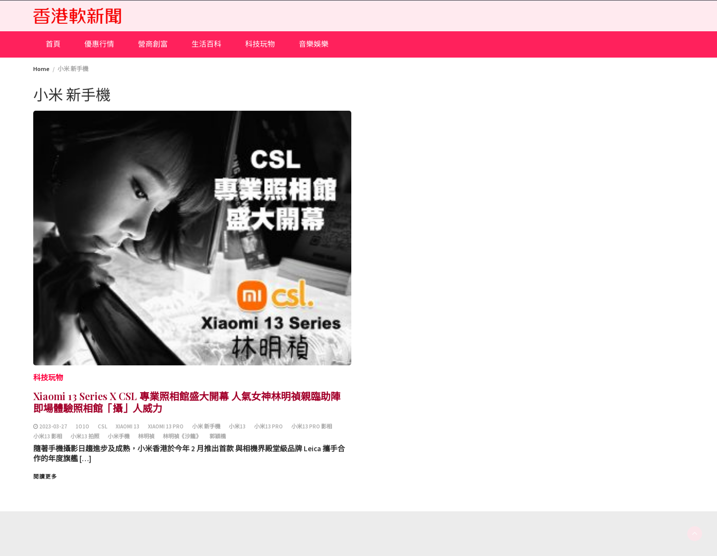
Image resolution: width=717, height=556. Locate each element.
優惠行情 (99, 44)
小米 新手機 (206, 426)
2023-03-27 (53, 426)
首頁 (53, 44)
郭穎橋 (217, 436)
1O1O (82, 426)
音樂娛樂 (313, 44)
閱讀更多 (45, 476)
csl (102, 426)
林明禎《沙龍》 (182, 436)
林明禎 (146, 436)
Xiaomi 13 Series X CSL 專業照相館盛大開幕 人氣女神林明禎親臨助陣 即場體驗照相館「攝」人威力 (186, 402)
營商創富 (153, 44)
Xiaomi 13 (127, 426)
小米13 (237, 426)
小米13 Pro (268, 426)
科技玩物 (260, 44)
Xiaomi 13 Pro (166, 426)
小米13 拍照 (84, 436)
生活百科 (206, 44)
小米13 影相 (47, 436)
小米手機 (119, 436)
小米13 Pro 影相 (311, 426)
